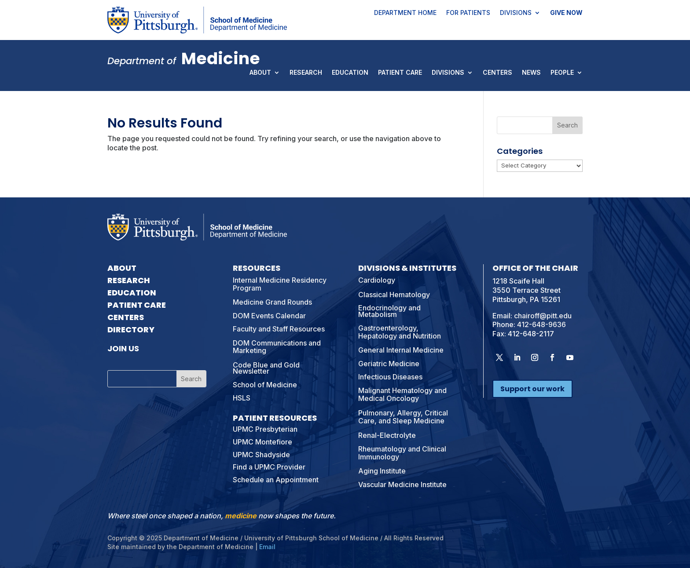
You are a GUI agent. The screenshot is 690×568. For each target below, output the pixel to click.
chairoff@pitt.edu (543, 315)
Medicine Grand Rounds (272, 302)
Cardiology (376, 280)
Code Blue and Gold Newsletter (266, 367)
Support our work (532, 389)
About (260, 73)
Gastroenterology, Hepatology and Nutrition (399, 332)
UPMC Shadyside (261, 454)
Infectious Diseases (390, 376)
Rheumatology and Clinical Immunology (402, 452)
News (531, 73)
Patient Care (400, 73)
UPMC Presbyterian (265, 429)
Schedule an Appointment (276, 479)
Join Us (123, 348)
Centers (497, 73)
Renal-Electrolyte (387, 435)
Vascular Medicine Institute (402, 484)
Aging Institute (382, 470)
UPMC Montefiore (262, 441)
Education (350, 73)
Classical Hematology (394, 294)
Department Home (405, 13)
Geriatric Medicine (388, 363)
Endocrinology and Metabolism (389, 310)
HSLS (241, 397)
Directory (130, 329)
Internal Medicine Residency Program (280, 284)
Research (306, 73)
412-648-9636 (541, 324)
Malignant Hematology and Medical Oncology (402, 394)
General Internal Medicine (401, 350)
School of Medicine (265, 384)
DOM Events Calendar (269, 315)
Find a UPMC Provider (269, 466)
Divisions (516, 13)
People (562, 73)
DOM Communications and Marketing (277, 347)
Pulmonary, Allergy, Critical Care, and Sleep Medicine (403, 416)
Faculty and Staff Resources (279, 328)
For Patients (468, 13)
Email (267, 546)
